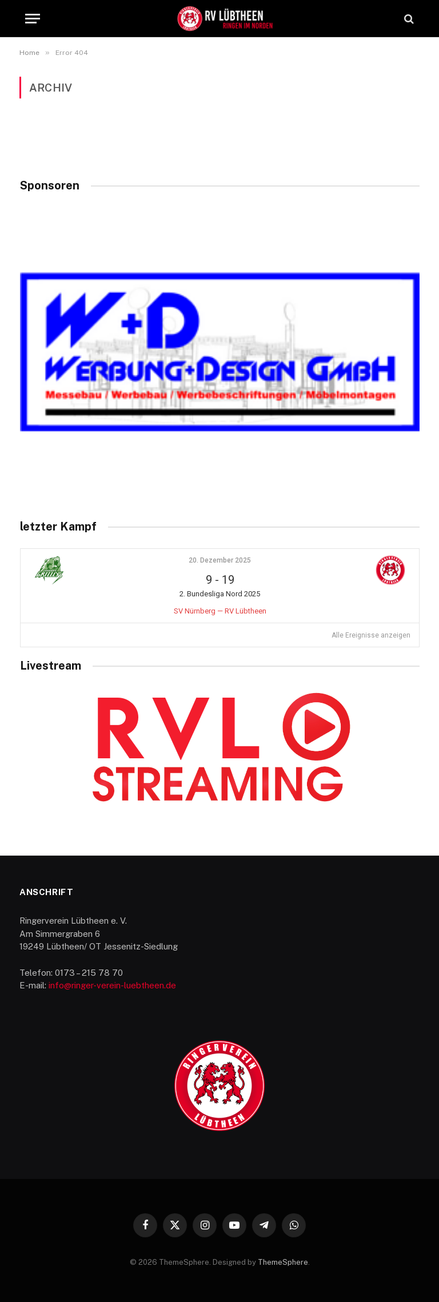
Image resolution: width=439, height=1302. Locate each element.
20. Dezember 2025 (220, 560)
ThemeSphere (283, 1262)
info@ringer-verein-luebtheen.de (112, 985)
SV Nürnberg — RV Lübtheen (220, 611)
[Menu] (32, 18)
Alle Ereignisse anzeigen (371, 635)
